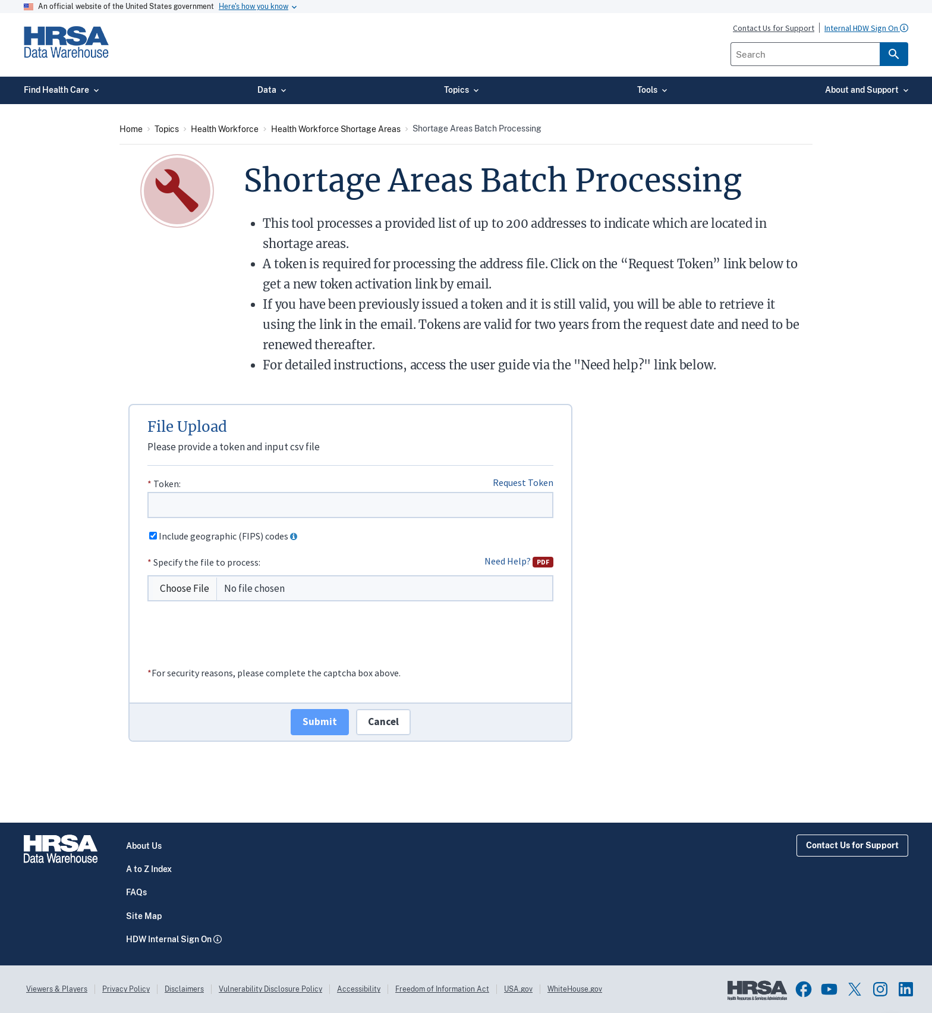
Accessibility (358, 989)
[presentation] (237, 642)
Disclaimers (184, 989)
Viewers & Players (56, 989)
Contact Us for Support (852, 845)
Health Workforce (225, 129)
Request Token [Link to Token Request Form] (523, 482)
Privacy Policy (126, 989)
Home (131, 129)
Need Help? (518, 561)
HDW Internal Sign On (169, 939)
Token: (167, 484)
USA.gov (518, 989)
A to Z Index (149, 869)
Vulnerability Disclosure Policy (270, 989)
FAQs (136, 892)
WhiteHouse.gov (574, 989)
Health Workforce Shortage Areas (336, 129)
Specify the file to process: (206, 562)
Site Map (144, 916)
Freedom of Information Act (442, 989)
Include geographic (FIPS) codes (223, 536)
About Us (144, 846)
